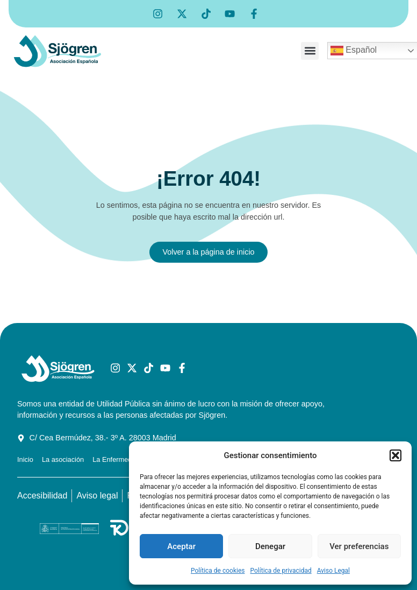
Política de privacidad (281, 570)
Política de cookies (218, 570)
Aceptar (181, 546)
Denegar (270, 546)
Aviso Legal (333, 570)
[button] (395, 455)
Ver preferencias (359, 546)
